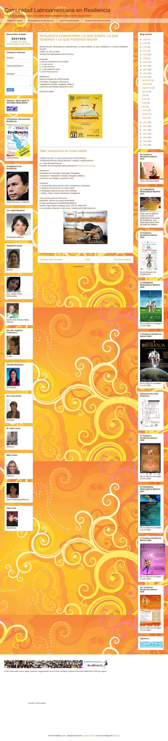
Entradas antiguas (122, 259)
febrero (145, 114)
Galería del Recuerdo (69, 20)
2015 (145, 73)
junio (144, 99)
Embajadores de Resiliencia (41, 20)
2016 (145, 69)
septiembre (147, 88)
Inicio (87, 259)
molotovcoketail (89, 736)
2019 (145, 58)
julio (144, 95)
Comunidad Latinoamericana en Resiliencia (57, 10)
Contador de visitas (18, 42)
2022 (145, 47)
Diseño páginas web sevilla (18, 44)
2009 (145, 137)
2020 (145, 54)
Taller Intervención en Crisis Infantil (63, 151)
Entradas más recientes (51, 259)
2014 (145, 77)
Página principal (14, 20)
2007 (145, 145)
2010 (145, 134)
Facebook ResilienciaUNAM (97, 20)
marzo (145, 110)
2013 (145, 122)
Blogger (116, 736)
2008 (145, 141)
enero (145, 118)
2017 (145, 66)
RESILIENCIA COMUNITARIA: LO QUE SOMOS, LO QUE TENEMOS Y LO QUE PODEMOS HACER (79, 37)
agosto (145, 91)
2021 (145, 51)
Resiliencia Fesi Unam (87, 166)
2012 (145, 126)
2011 (145, 130)
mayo (144, 103)
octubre (145, 84)
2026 (145, 39)
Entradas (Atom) (91, 266)
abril (144, 106)
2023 (145, 43)
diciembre (146, 80)
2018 (145, 62)
